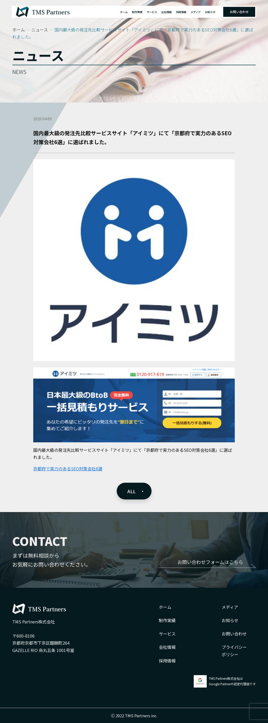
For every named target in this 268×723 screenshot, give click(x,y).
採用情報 (181, 12)
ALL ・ (136, 491)
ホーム (124, 12)
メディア (196, 12)
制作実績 (137, 12)
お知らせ (210, 12)
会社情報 (166, 12)
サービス (152, 12)
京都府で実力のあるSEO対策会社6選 (67, 468)
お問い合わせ (239, 11)
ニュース (39, 29)
